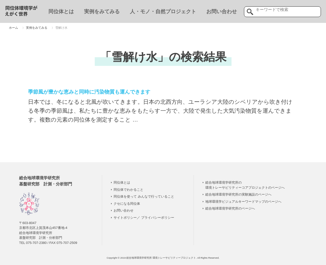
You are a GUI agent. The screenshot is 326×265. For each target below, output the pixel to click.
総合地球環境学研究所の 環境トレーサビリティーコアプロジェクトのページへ (245, 185)
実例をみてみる (102, 11)
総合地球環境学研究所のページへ (230, 208)
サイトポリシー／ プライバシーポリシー (144, 217)
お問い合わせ (221, 11)
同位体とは (61, 11)
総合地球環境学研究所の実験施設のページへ (238, 194)
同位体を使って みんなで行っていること (144, 196)
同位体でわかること (128, 190)
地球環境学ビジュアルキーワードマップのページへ (243, 201)
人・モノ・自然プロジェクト (163, 11)
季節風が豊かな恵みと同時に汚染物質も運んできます (89, 92)
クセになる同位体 (127, 203)
